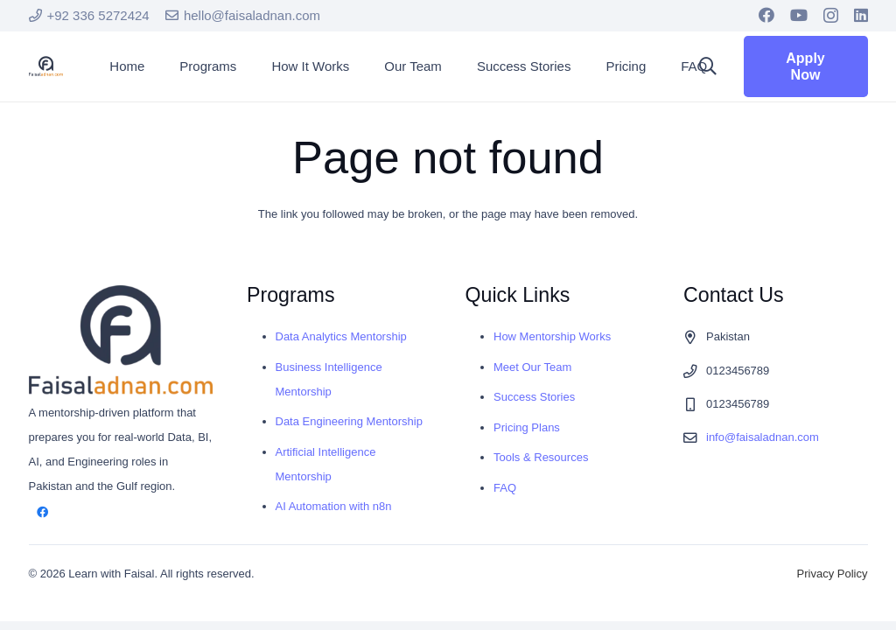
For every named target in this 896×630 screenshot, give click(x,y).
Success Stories (534, 396)
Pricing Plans (527, 427)
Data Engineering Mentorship (349, 421)
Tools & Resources (541, 457)
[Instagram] (830, 15)
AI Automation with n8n (334, 506)
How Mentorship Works (552, 336)
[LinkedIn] (861, 15)
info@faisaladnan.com (762, 437)
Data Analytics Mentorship (341, 336)
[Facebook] (766, 15)
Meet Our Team (532, 367)
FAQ (505, 487)
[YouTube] (799, 15)
